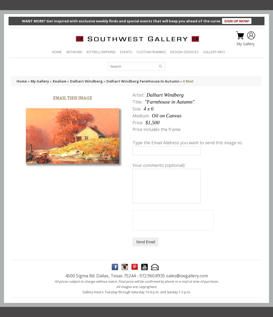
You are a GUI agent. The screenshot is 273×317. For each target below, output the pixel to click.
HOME (57, 52)
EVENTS (126, 52)
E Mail (188, 81)
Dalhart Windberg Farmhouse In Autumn (142, 81)
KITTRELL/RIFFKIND (101, 52)
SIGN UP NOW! (236, 21)
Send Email (145, 242)
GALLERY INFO (214, 52)
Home (22, 81)
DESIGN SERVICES (184, 52)
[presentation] (173, 220)
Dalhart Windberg (86, 81)
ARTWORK (74, 52)
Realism (59, 81)
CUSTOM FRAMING (151, 52)
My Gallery (245, 44)
